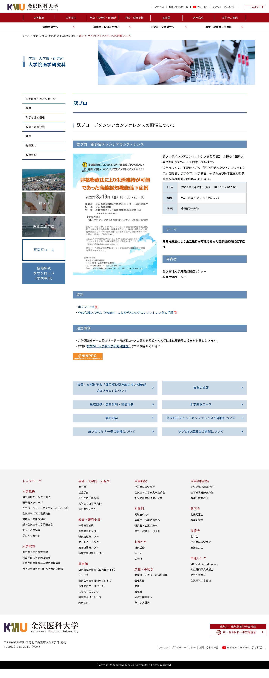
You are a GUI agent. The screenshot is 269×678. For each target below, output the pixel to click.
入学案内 (71, 17)
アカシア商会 (198, 584)
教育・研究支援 (134, 17)
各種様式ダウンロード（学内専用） (43, 273)
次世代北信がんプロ (44, 180)
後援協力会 (197, 556)
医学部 (82, 496)
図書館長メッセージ (89, 606)
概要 (28, 108)
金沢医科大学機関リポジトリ (95, 589)
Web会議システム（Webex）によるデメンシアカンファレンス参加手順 (125, 312)
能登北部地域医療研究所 (148, 507)
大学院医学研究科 (88, 507)
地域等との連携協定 (33, 528)
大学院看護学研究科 (89, 512)
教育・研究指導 (35, 126)
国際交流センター (88, 556)
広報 (137, 595)
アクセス (159, 7)
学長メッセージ (31, 544)
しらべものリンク (88, 600)
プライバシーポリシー (183, 657)
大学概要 (39, 17)
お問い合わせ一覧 (178, 7)
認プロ (44, 203)
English (255, 7)
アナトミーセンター (89, 551)
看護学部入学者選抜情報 (36, 566)
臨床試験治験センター (91, 562)
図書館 (166, 17)
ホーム (25, 35)
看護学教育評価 (199, 507)
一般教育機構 (86, 534)
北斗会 (194, 545)
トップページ (31, 490)
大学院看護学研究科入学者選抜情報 (42, 577)
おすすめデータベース (91, 595)
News (137, 562)
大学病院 (198, 17)
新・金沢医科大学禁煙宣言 (37, 533)
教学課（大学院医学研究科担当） (109, 346)
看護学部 (83, 501)
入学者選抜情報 (35, 117)
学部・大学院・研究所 (103, 17)
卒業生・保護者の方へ (106, 27)
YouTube (202, 7)
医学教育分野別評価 (202, 501)
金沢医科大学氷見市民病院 (149, 501)
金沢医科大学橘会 (201, 551)
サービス (83, 584)
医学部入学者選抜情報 (35, 561)
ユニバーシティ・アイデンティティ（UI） (46, 517)
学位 (28, 136)
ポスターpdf (86, 307)
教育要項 (31, 154)
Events (138, 567)
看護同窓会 (197, 529)
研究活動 (139, 556)
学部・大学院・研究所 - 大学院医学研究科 (54, 35)
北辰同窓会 (197, 523)
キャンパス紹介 (31, 539)
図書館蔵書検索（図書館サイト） (97, 578)
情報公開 (139, 589)
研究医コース (43, 250)
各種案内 (31, 145)
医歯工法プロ (43, 226)
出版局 (138, 600)
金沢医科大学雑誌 (201, 589)
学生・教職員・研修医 (218, 27)
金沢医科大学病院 (144, 496)
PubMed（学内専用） (224, 7)
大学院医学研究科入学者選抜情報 (41, 572)
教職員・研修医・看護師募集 (151, 584)
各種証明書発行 (143, 606)
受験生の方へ (50, 27)
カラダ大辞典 (142, 611)
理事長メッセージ (32, 511)
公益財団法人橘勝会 (202, 578)
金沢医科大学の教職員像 (36, 522)
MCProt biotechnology (204, 573)
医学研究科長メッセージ (41, 98)
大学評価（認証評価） (203, 496)
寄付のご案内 (230, 17)
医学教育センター (88, 540)
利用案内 (83, 611)
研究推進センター (88, 545)
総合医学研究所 (87, 518)
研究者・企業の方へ (162, 27)
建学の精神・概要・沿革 (36, 506)
